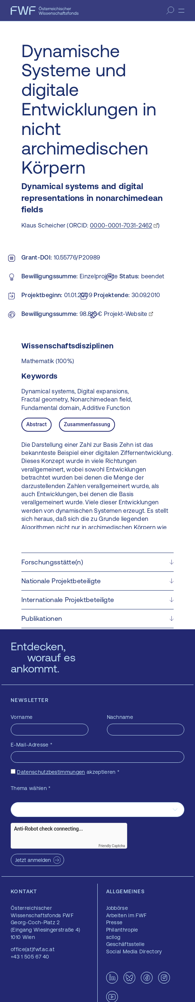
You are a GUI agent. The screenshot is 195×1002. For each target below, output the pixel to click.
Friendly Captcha (111, 846)
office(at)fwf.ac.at (33, 949)
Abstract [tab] (36, 424)
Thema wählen (31, 788)
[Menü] (181, 11)
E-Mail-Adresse (31, 745)
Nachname (120, 717)
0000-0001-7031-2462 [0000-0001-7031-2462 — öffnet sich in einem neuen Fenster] (121, 225)
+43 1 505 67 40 (30, 957)
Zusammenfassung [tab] (87, 424)
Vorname (21, 717)
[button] (97, 562)
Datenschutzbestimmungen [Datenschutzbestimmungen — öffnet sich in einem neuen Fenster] (51, 772)
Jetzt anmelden (33, 860)
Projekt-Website (125, 313)
